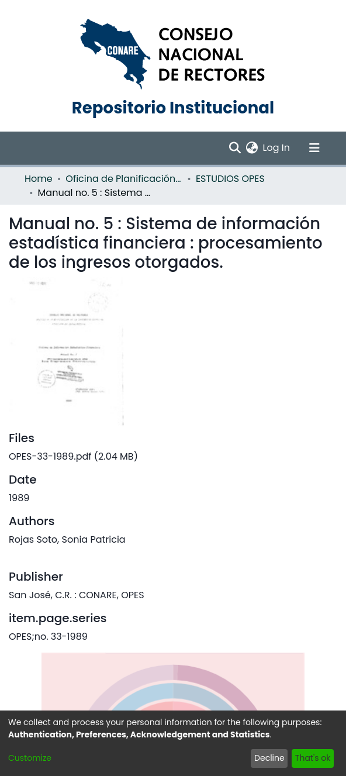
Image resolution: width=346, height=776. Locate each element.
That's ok (313, 758)
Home (39, 178)
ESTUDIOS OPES (230, 178)
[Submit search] (235, 148)
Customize (29, 758)
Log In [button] (277, 147)
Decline (269, 758)
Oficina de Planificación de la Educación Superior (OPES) (123, 178)
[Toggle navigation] (314, 148)
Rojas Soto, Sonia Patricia (67, 539)
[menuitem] (252, 148)
